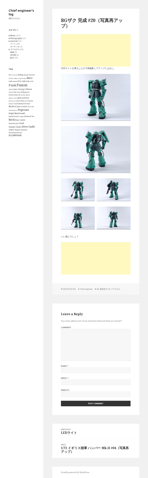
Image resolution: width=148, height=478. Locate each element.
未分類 (13, 55)
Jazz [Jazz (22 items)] (20, 97)
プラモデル (15, 49)
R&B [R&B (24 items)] (26, 109)
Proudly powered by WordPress (75, 472)
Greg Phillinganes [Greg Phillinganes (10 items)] (23, 92)
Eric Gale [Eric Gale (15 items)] (22, 81)
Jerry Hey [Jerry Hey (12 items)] (20, 101)
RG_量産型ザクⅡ (103, 289)
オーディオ (15, 46)
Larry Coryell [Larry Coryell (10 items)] (13, 104)
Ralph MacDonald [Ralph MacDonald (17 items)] (17, 113)
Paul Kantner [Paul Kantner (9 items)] (13, 110)
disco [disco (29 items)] (29, 78)
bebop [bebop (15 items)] (20, 74)
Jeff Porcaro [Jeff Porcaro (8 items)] (12, 101)
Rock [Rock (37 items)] (12, 119)
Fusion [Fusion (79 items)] (22, 85)
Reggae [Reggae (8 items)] (22, 116)
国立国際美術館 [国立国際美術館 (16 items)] (15, 135)
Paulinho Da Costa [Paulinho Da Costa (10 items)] (27, 107)
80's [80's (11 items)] (10, 75)
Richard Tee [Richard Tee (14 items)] (29, 116)
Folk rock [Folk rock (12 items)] (29, 81)
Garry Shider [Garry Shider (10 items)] (13, 89)
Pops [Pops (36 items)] (21, 110)
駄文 (12, 57)
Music (12, 35)
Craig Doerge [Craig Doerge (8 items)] (22, 78)
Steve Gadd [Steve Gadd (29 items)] (28, 126)
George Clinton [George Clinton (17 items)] (25, 89)
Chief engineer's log (21, 12)
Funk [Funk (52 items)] (12, 85)
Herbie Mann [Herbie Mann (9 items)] (25, 95)
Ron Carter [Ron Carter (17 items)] (20, 120)
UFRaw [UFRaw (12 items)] (11, 130)
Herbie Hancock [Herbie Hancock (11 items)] (14, 95)
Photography (16, 38)
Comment (66, 327)
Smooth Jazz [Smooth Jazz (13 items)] (14, 123)
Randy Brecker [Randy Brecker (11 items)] (14, 116)
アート (13, 44)
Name (64, 366)
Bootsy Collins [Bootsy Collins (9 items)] (13, 78)
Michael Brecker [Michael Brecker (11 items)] (24, 104)
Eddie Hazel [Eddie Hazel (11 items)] (13, 81)
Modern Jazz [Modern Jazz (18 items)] (15, 106)
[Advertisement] (96, 50)
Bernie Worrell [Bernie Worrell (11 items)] (29, 75)
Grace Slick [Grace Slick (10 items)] (12, 92)
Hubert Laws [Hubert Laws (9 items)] (13, 98)
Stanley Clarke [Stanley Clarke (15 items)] (15, 127)
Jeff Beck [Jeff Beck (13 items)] (25, 98)
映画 (12, 52)
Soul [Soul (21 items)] (21, 123)
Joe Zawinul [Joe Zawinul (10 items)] (29, 101)
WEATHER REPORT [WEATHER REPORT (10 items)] (15, 133)
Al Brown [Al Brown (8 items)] (14, 75)
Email (65, 378)
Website (65, 390)
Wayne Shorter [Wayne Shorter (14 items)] (21, 130)
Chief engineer (86, 289)
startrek (14, 41)
